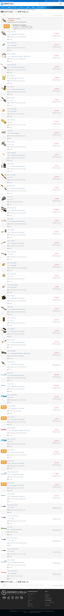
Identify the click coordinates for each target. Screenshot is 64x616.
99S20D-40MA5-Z (14, 570)
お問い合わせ (54, 1)
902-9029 (12, 493)
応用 (28, 7)
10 (26, 15)
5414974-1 (13, 240)
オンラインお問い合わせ (50, 602)
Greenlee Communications (16, 529)
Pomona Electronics (15, 133)
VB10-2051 (13, 97)
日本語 (61, 1)
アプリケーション (31, 598)
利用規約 (47, 596)
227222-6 (12, 460)
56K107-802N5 (13, 42)
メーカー (21, 7)
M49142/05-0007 (14, 394)
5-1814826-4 (13, 405)
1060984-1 (13, 75)
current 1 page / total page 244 (57, 15)
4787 (11, 130)
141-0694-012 (13, 251)
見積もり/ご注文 (48, 1)
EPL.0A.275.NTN (14, 504)
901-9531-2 (13, 339)
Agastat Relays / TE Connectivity (19, 25)
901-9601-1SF (13, 207)
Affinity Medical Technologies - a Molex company (20, 56)
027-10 (12, 383)
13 (34, 15)
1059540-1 (13, 328)
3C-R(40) (12, 141)
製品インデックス (12, 7)
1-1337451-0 (11, 20)
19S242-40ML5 (14, 262)
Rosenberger (13, 45)
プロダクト (30, 595)
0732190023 (13, 427)
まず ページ (3, 9)
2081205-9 (13, 361)
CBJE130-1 (13, 119)
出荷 (46, 593)
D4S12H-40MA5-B (14, 284)
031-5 (12, 306)
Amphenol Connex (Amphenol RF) (18, 67)
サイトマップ (30, 606)
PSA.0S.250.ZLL (14, 537)
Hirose (12, 144)
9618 (11, 526)
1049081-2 (13, 449)
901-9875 (12, 185)
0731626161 (13, 53)
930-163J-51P (13, 152)
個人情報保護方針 (48, 598)
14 (37, 15)
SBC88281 (13, 559)
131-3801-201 (13, 317)
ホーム (3, 7)
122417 (12, 218)
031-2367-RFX (13, 64)
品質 (29, 602)
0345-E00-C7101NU (14, 471)
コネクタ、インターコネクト (21, 9)
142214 (12, 86)
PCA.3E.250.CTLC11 (15, 515)
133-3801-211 (13, 273)
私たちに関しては (42, 7)
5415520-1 (13, 482)
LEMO (12, 507)
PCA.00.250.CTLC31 (15, 548)
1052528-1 (13, 295)
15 (40, 15)
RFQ (33, 7)
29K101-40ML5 (14, 108)
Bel (12, 100)
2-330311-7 (13, 416)
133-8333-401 (13, 174)
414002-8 (12, 229)
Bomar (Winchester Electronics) (17, 375)
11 (29, 15)
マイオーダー (47, 603)
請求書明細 (47, 595)
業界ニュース (30, 605)
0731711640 (13, 350)
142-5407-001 (13, 438)
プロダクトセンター (10, 9)
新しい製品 (30, 603)
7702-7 (12, 372)
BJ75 (12, 196)
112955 (12, 163)
